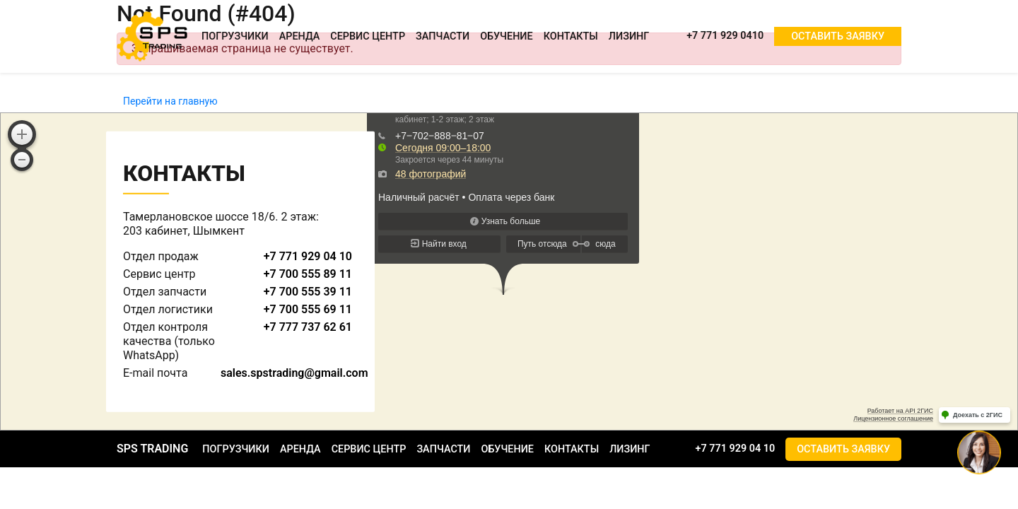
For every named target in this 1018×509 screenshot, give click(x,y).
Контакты (571, 36)
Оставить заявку (837, 36)
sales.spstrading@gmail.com (294, 373)
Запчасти (442, 36)
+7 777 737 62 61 (308, 327)
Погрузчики (235, 36)
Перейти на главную (170, 101)
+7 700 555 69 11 (308, 309)
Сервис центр (367, 36)
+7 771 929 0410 (725, 36)
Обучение (506, 36)
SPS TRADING (152, 448)
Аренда (299, 36)
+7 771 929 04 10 (308, 256)
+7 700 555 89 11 (308, 274)
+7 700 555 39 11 (308, 291)
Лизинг (629, 36)
